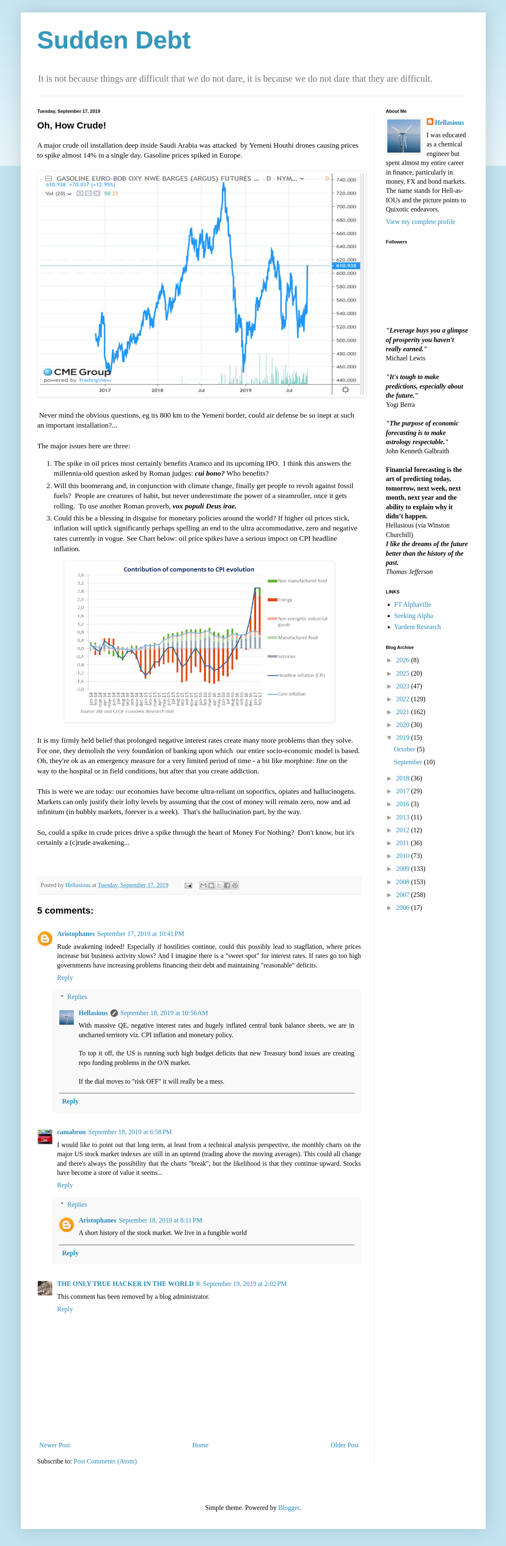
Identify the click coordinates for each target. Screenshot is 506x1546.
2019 (403, 737)
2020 (403, 724)
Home (200, 1445)
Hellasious (93, 1012)
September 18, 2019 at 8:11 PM (160, 1220)
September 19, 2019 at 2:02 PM (245, 1283)
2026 (403, 660)
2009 (403, 868)
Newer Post (54, 1445)
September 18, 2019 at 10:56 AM (164, 1012)
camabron (71, 1131)
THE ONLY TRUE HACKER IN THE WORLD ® (129, 1283)
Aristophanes (76, 933)
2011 (403, 842)
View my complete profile (420, 221)
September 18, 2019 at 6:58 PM (130, 1131)
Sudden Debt (114, 40)
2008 (403, 881)
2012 (403, 830)
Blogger (288, 1507)
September (409, 762)
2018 (403, 778)
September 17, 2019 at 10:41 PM (140, 933)
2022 (403, 699)
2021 (403, 711)
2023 (403, 686)
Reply (65, 977)
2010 (403, 855)
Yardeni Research (417, 626)
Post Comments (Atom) (105, 1461)
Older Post (345, 1445)
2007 (403, 894)
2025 (403, 673)
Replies (77, 996)
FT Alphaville (412, 604)
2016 (403, 803)
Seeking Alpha (413, 615)
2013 (403, 817)
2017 (403, 791)
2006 (403, 907)
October (405, 749)
